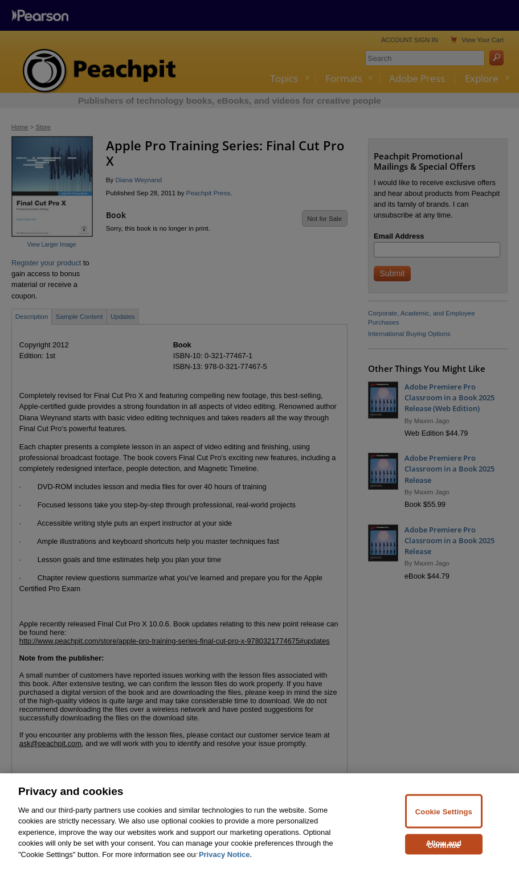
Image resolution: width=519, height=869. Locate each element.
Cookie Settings (443, 817)
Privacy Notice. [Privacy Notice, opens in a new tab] (225, 860)
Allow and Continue (444, 850)
